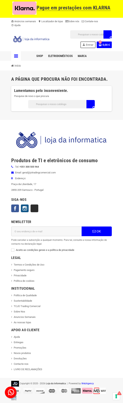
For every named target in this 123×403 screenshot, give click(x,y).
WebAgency (87, 383)
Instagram (25, 208)
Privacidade (20, 275)
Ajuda (15, 25)
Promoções (20, 347)
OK (96, 231)
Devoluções (20, 358)
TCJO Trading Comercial (27, 306)
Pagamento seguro (24, 270)
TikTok (34, 208)
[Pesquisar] (91, 34)
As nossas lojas (22, 322)
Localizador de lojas (50, 21)
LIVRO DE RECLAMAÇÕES (28, 369)
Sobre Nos (19, 311)
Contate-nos (90, 21)
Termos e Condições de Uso (29, 264)
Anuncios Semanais (25, 317)
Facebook (15, 208)
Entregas (18, 342)
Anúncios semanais (23, 21)
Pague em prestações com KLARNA (61, 8)
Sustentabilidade (23, 300)
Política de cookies (24, 280)
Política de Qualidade (25, 295)
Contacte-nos (21, 363)
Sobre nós (72, 21)
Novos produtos (22, 353)
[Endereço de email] (46, 231)
